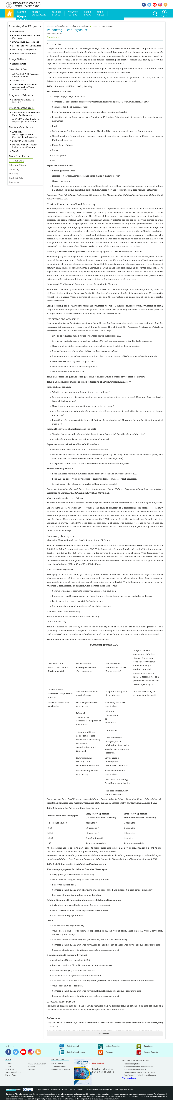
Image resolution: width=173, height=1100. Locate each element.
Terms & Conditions (13, 1072)
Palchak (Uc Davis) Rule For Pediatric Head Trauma (25, 146)
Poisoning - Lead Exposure (102, 26)
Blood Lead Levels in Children (26, 45)
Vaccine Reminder (58, 1066)
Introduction (18, 31)
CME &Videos (100, 13)
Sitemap (31, 1067)
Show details (53, 37)
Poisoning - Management (24, 49)
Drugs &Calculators (39, 13)
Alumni (8, 1066)
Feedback (31, 1069)
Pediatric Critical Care (79, 26)
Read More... (104, 1033)
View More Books (129, 1078)
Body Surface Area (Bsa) (23, 141)
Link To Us (9, 1069)
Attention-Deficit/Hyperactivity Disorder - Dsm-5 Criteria (24, 134)
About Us (8, 1064)
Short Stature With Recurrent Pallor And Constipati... (26, 113)
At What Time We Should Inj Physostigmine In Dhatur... (25, 120)
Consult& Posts (56, 13)
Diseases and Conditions (57, 26)
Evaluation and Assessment (25, 42)
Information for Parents (24, 53)
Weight (15, 151)
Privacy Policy (10, 1075)
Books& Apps (87, 13)
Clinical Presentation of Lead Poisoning (71, 204)
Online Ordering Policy (37, 1064)
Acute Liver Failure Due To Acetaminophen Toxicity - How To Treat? (24, 87)
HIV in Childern (57, 1064)
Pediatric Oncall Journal (60, 1069)
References (53, 1018)
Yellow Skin (18, 80)
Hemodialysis (19, 63)
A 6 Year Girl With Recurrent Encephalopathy (25, 75)
